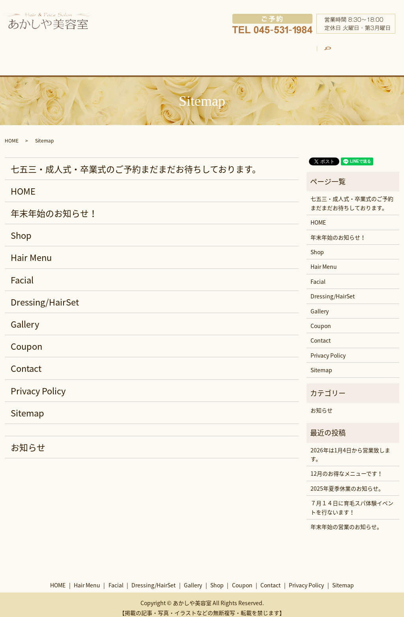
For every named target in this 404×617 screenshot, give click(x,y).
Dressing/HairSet (196, 52)
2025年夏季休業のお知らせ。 (347, 482)
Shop (293, 52)
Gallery (250, 52)
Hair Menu (90, 52)
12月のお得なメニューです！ (346, 467)
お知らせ (28, 440)
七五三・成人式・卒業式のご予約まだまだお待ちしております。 (136, 162)
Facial (141, 52)
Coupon (334, 52)
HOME (46, 52)
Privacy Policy (38, 383)
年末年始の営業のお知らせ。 (346, 520)
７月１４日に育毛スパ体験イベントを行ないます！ (351, 501)
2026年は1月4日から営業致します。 (350, 447)
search (371, 48)
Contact (26, 361)
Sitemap (27, 406)
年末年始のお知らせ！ (54, 206)
